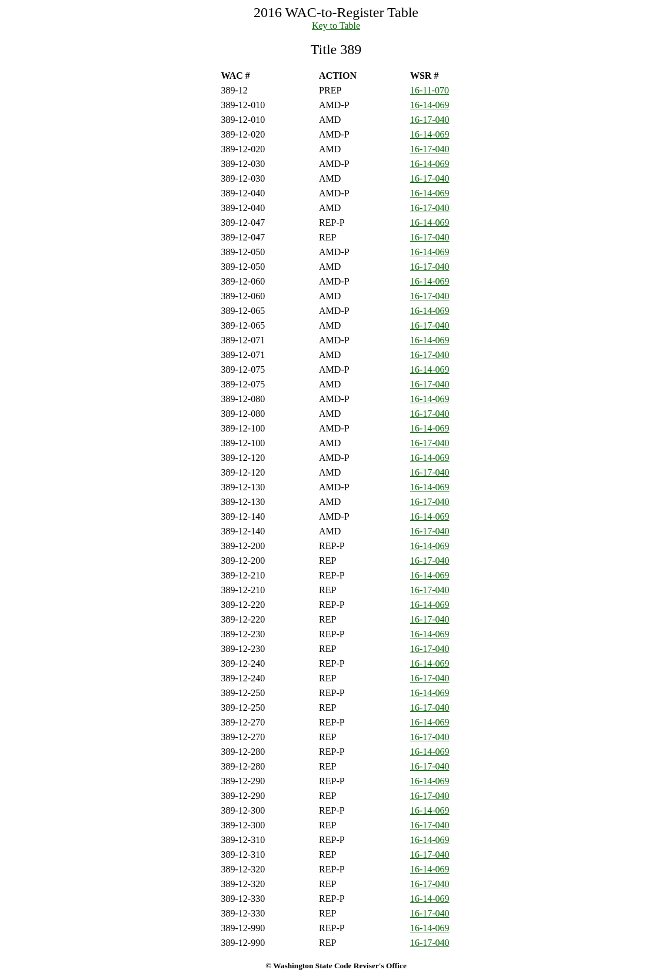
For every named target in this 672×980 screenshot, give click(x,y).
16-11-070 (429, 90)
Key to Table (336, 26)
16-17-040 (430, 120)
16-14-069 (430, 105)
